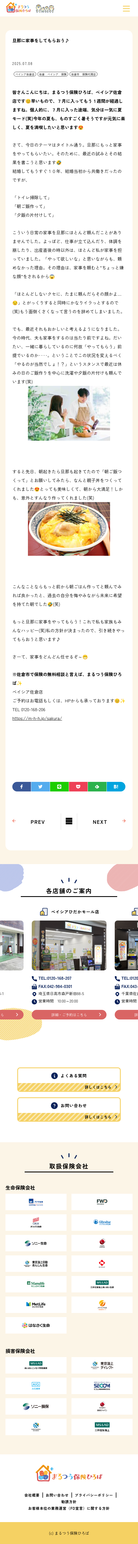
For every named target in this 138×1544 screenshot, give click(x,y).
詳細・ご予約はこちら (69, 1014)
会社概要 (32, 1495)
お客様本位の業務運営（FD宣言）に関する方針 (69, 1508)
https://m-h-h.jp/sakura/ (37, 718)
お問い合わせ (69, 1111)
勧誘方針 (69, 1501)
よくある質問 (69, 1081)
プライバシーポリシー (94, 1495)
